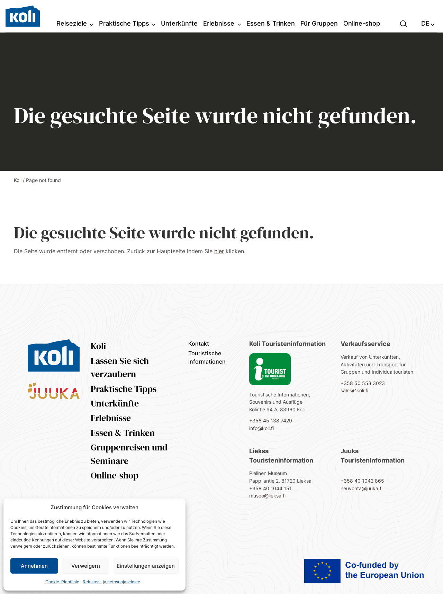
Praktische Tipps (123, 389)
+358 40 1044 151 (270, 488)
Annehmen (34, 566)
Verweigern (85, 566)
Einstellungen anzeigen (146, 566)
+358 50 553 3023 (363, 383)
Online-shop (114, 475)
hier (219, 251)
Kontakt (198, 343)
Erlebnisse (111, 418)
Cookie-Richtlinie (62, 581)
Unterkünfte (115, 403)
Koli (17, 180)
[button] (403, 23)
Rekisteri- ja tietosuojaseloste (111, 581)
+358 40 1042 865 (362, 481)
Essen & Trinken (123, 433)
